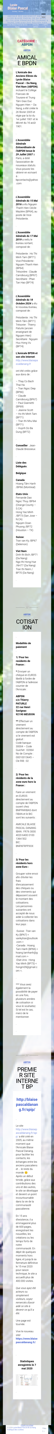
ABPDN (27, 50)
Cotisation (27, 624)
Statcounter (27, 1425)
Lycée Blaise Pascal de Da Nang (24, 1428)
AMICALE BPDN (27, 60)
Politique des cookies (15, 1430)
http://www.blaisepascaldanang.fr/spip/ (26, 1133)
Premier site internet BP (27, 1078)
